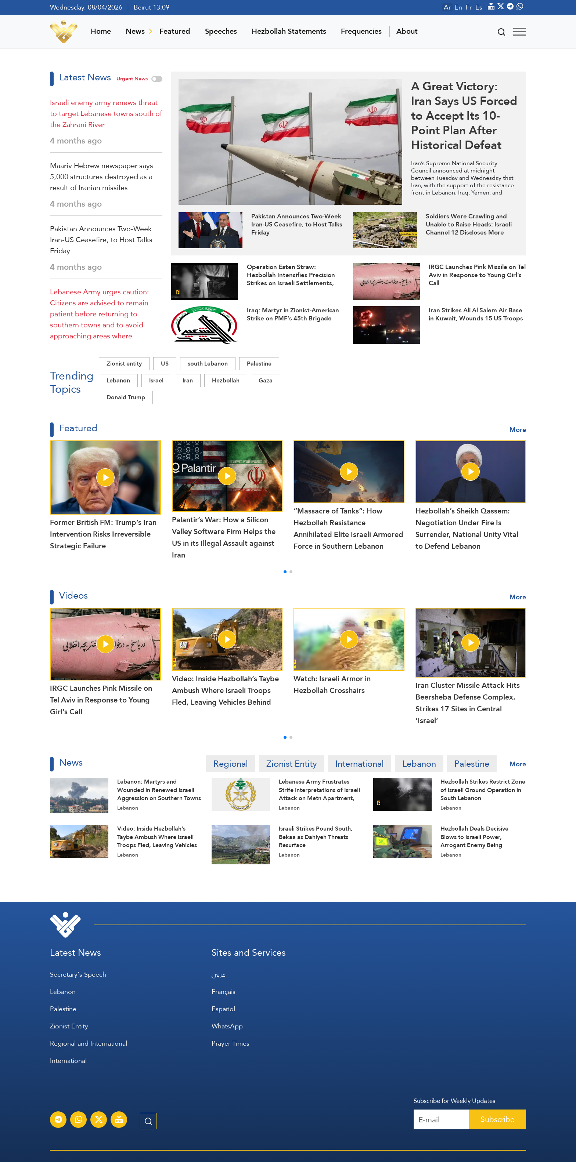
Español (223, 1009)
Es (478, 7)
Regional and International (88, 1043)
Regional (230, 763)
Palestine (259, 363)
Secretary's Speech (78, 974)
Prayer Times (230, 1043)
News (135, 31)
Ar (447, 7)
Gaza (266, 380)
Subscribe (497, 1119)
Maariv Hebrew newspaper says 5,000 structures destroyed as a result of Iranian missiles (101, 177)
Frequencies (361, 31)
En (458, 7)
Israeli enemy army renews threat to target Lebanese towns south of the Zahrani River (106, 113)
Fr (469, 7)
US (165, 363)
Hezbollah (226, 380)
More (518, 430)
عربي (218, 974)
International (359, 763)
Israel (156, 380)
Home (101, 31)
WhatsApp (227, 1026)
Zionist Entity (291, 763)
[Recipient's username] (441, 1119)
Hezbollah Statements (289, 31)
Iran (188, 380)
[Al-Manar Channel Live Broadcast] (119, 1120)
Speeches (221, 31)
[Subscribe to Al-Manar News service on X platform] (98, 1120)
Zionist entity (124, 363)
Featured (174, 31)
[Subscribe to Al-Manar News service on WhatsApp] (78, 1120)
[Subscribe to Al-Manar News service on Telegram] (58, 1120)
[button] (285, 571)
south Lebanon (208, 363)
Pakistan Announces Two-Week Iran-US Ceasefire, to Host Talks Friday (101, 240)
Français (223, 991)
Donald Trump (126, 397)
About (407, 31)
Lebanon (118, 380)
